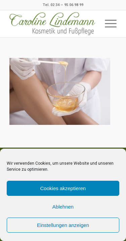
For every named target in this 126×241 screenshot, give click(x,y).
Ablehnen (63, 207)
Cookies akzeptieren (63, 188)
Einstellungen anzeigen (63, 225)
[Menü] (107, 23)
